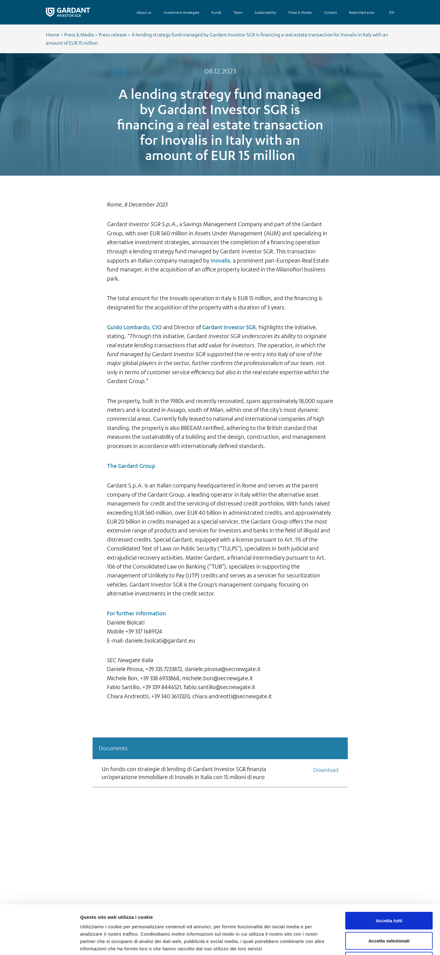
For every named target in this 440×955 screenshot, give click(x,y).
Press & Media (79, 35)
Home (52, 35)
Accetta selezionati (388, 894)
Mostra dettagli (321, 943)
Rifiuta (389, 914)
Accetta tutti (389, 874)
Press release (113, 35)
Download (326, 770)
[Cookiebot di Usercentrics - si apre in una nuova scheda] (39, 943)
